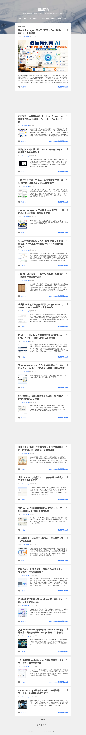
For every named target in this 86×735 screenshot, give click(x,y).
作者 (27, 18)
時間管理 (51, 18)
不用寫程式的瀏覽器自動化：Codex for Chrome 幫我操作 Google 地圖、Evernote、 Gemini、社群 (40, 119)
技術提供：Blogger (43, 725)
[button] (67, 30)
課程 (18, 18)
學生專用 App (34, 18)
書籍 (23, 18)
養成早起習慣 (43, 18)
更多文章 (43, 719)
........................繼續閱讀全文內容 (58, 87)
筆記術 (57, 18)
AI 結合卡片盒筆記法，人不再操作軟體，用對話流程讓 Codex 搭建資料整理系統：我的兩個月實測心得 (40, 244)
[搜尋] (70, 4)
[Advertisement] (43, 102)
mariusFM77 (46, 728)
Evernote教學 (65, 18)
